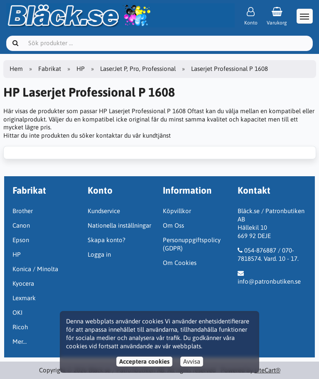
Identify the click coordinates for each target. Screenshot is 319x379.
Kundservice (104, 210)
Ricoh (20, 326)
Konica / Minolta (35, 268)
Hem (16, 68)
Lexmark (24, 297)
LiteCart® (267, 370)
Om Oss (173, 225)
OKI (17, 312)
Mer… (19, 341)
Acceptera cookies (144, 361)
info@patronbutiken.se (269, 281)
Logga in (99, 254)
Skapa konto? (106, 239)
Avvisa (191, 361)
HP (80, 68)
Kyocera (23, 283)
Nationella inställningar (119, 225)
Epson (20, 239)
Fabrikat (49, 68)
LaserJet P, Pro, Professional (138, 68)
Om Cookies (179, 262)
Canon (21, 225)
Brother (22, 210)
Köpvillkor (177, 210)
